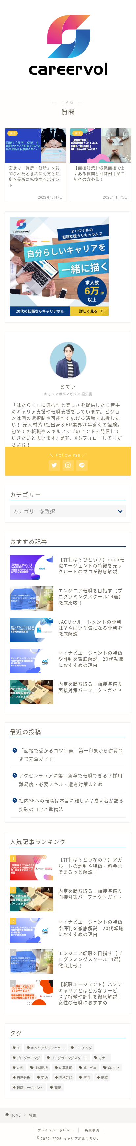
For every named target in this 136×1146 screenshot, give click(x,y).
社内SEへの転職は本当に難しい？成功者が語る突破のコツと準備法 (71, 804)
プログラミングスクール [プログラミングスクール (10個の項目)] (69, 1057)
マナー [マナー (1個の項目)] (103, 1057)
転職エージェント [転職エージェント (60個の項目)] (30, 1087)
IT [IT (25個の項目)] (18, 1047)
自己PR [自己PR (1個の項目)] (113, 1067)
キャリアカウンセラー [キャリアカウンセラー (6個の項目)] (47, 1047)
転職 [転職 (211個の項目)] (104, 1077)
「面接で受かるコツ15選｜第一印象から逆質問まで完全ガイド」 (71, 754)
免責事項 (92, 1130)
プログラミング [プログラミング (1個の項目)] (28, 1057)
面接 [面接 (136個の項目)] (57, 1087)
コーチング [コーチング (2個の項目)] (83, 1047)
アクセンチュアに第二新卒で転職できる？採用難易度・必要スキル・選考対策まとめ (70, 779)
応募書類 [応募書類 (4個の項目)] (65, 1067)
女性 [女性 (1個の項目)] (20, 1067)
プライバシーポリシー (55, 1130)
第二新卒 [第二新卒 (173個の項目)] (89, 1067)
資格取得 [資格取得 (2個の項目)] (65, 1077)
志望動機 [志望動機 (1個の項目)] (41, 1067)
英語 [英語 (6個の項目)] (44, 1077)
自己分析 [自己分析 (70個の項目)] (23, 1077)
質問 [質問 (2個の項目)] (86, 1077)
